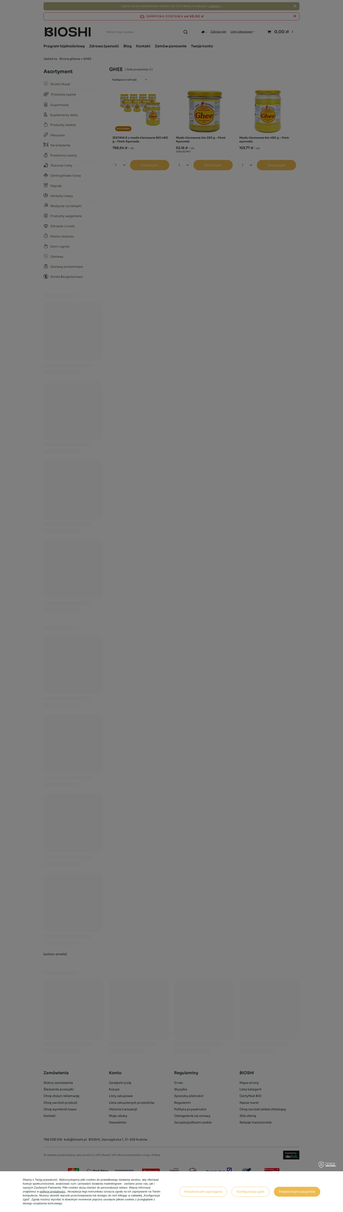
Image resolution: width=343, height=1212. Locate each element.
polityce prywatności (53, 1191)
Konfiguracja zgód (250, 1192)
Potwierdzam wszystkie (297, 1192)
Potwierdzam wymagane (203, 1192)
